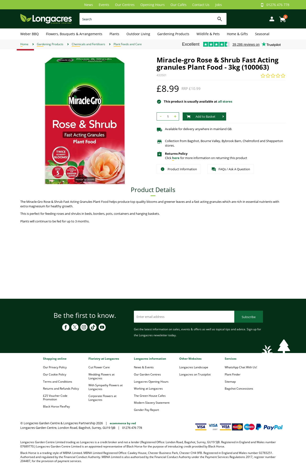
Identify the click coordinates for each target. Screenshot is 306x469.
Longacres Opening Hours (151, 382)
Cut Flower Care (99, 367)
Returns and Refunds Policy (61, 388)
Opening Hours (152, 4)
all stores (225, 101)
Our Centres (125, 4)
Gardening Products (173, 34)
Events (104, 4)
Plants (114, 34)
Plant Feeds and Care (128, 44)
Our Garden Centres (147, 374)
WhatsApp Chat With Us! (241, 367)
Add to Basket (200, 116)
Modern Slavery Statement (151, 403)
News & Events (144, 367)
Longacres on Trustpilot (195, 374)
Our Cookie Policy (54, 374)
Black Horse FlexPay (56, 406)
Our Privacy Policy (55, 367)
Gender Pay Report (146, 410)
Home (24, 44)
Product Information (178, 169)
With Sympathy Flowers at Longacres (105, 387)
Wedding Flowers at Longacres (101, 376)
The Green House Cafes (150, 396)
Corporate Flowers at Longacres (102, 398)
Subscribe (249, 317)
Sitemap (230, 382)
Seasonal (262, 34)
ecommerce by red (123, 423)
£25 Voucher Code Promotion (55, 398)
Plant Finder (232, 374)
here (176, 158)
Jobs (218, 4)
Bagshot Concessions (239, 388)
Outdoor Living (138, 34)
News (88, 4)
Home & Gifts (237, 34)
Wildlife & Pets (208, 34)
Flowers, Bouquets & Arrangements (74, 34)
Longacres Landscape (193, 367)
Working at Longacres (148, 388)
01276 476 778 (277, 4)
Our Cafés (178, 4)
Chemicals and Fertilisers (88, 44)
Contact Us (200, 4)
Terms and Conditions (57, 382)
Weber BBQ (29, 34)
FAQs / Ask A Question (230, 169)
